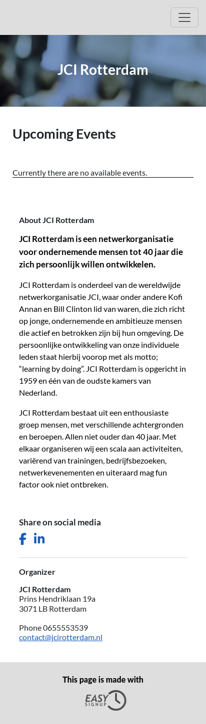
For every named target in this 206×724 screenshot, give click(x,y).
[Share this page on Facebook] (22, 539)
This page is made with (103, 693)
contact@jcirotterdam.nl (60, 637)
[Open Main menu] (184, 17)
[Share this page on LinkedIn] (39, 539)
